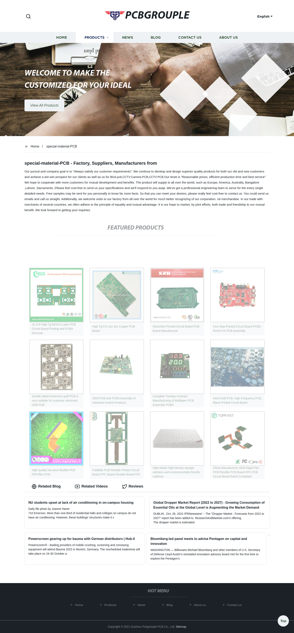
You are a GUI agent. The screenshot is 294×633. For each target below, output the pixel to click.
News (127, 38)
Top (283, 620)
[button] (28, 17)
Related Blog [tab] (46, 486)
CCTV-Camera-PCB (135, 177)
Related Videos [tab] (91, 486)
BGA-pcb (116, 177)
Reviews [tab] (132, 486)
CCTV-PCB (156, 177)
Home (61, 38)
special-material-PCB (61, 146)
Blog (156, 38)
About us (228, 38)
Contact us (190, 38)
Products (95, 38)
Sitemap (181, 626)
